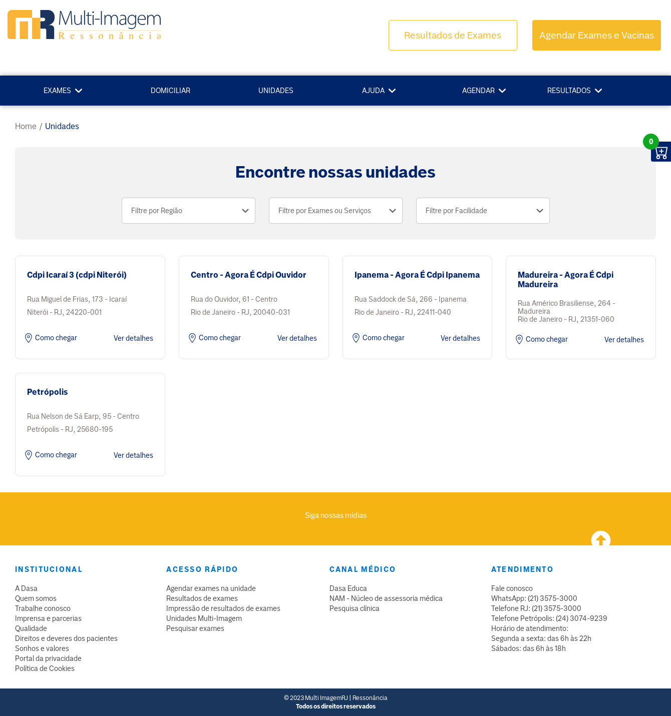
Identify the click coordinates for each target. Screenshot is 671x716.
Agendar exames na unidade (211, 588)
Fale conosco (512, 588)
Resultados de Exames (452, 35)
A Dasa (26, 588)
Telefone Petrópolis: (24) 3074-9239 (549, 618)
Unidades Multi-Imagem (204, 618)
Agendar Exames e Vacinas (596, 35)
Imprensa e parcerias (48, 618)
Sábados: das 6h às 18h (528, 648)
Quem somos (36, 598)
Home (26, 126)
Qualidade (31, 628)
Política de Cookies (45, 668)
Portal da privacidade (48, 658)
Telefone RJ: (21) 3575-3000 (536, 608)
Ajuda (373, 91)
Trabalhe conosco (43, 608)
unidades (62, 126)
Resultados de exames (202, 598)
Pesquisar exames (195, 628)
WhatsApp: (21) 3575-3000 (534, 598)
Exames (57, 91)
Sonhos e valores (42, 648)
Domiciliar (170, 91)
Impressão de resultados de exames (223, 608)
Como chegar (49, 338)
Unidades (275, 91)
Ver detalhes (133, 338)
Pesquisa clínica (354, 608)
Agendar (478, 91)
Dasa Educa (348, 588)
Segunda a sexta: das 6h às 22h (541, 638)
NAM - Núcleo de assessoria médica (386, 598)
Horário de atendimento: (529, 628)
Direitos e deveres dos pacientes (66, 638)
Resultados (569, 91)
